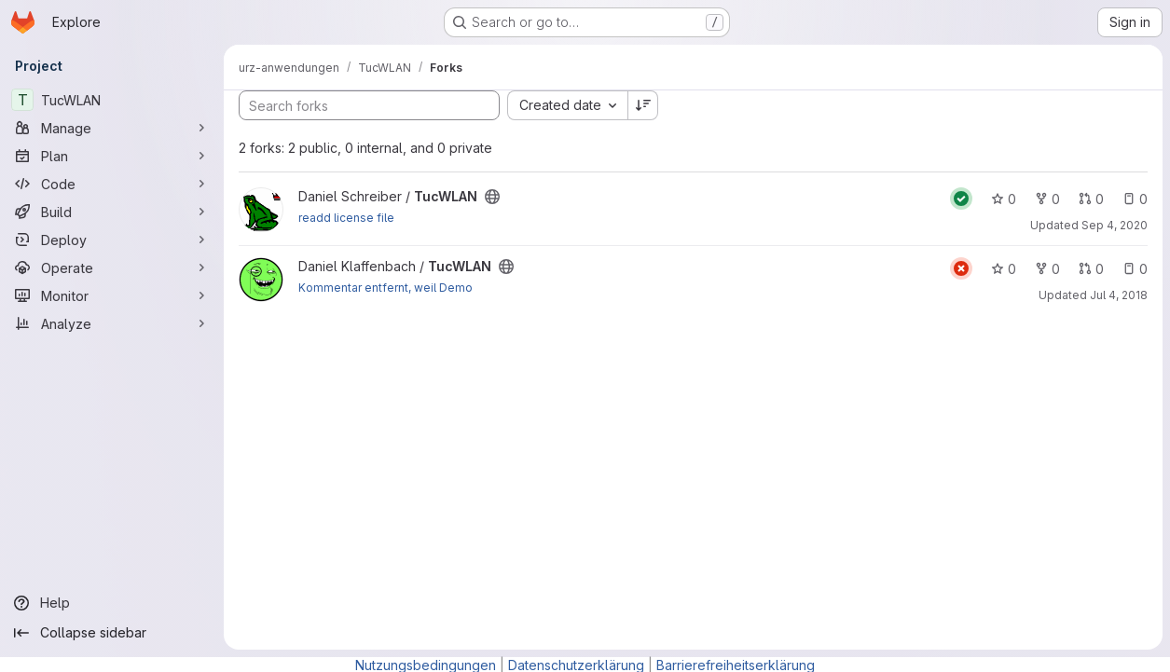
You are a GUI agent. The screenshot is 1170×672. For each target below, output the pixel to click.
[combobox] (567, 105)
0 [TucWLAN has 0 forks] (1047, 199)
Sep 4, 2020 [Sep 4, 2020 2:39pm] (1114, 225)
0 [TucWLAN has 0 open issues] (1135, 199)
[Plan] (111, 156)
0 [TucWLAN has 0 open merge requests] (1091, 199)
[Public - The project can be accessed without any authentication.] (492, 196)
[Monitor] (111, 295)
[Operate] (111, 267)
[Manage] (111, 128)
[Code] (111, 184)
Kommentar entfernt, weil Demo (385, 288)
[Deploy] (111, 239)
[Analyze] (111, 323)
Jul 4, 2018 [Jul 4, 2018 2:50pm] (1119, 295)
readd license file (346, 218)
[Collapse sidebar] (111, 633)
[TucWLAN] (111, 100)
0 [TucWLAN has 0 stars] (1003, 199)
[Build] (111, 212)
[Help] (111, 603)
